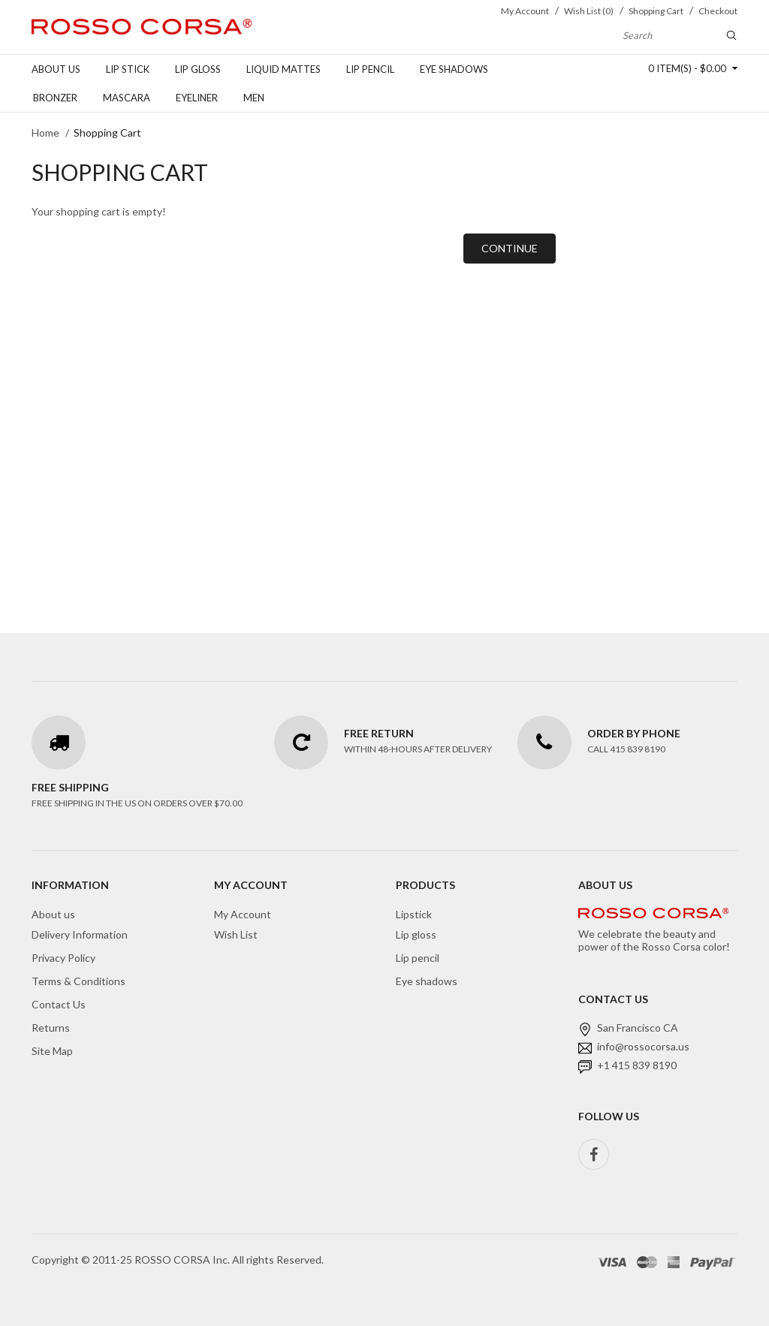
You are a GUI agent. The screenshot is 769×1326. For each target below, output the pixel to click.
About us (56, 69)
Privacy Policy (63, 957)
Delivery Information (80, 934)
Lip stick (127, 69)
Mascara (126, 98)
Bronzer (55, 98)
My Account (242, 914)
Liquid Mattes (283, 69)
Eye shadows (454, 69)
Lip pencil (370, 69)
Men (253, 98)
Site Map (52, 1050)
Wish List (236, 934)
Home (45, 132)
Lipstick (414, 914)
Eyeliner (197, 98)
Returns (51, 1027)
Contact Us (59, 1004)
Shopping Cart (107, 132)
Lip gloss (198, 69)
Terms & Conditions (78, 981)
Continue (509, 248)
